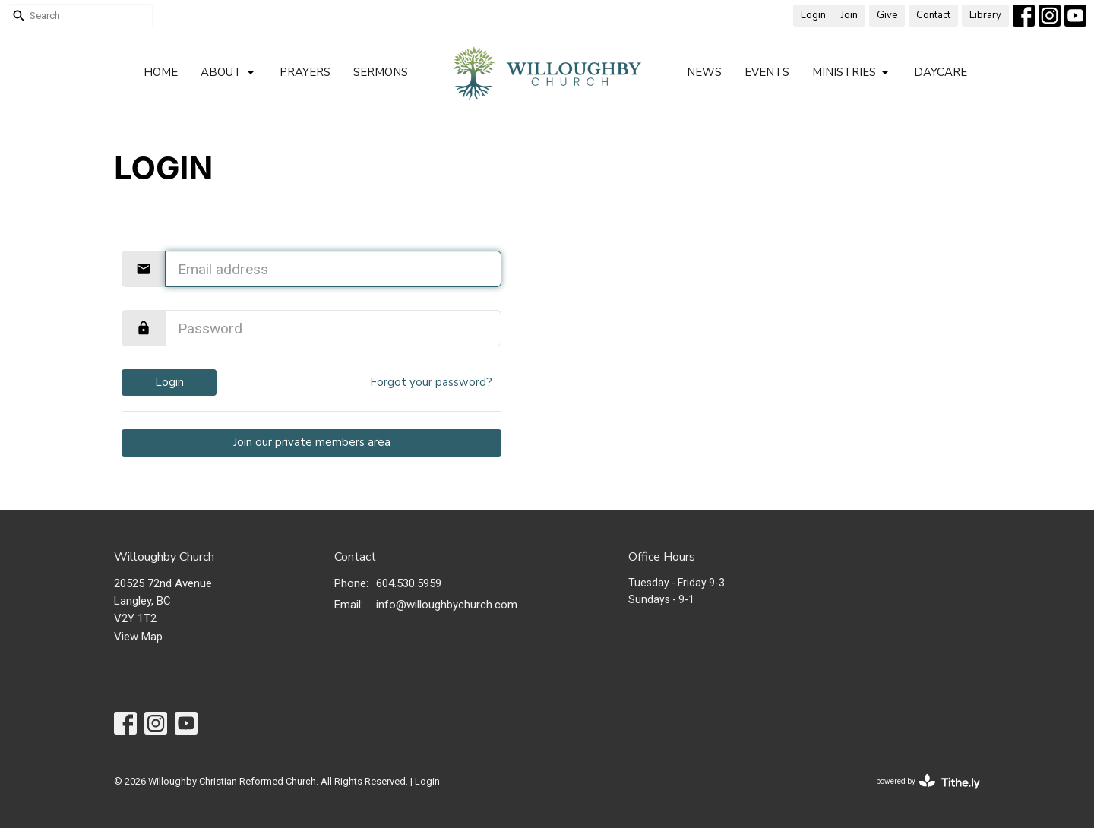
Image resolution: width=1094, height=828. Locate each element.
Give (887, 15)
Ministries (851, 73)
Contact (933, 15)
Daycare (940, 72)
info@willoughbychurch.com (446, 605)
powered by (928, 782)
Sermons (380, 72)
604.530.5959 (408, 583)
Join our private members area (311, 442)
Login (813, 15)
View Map (138, 636)
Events (767, 72)
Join (849, 15)
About (229, 73)
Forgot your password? (431, 382)
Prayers (305, 72)
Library (985, 15)
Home (161, 72)
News (704, 72)
